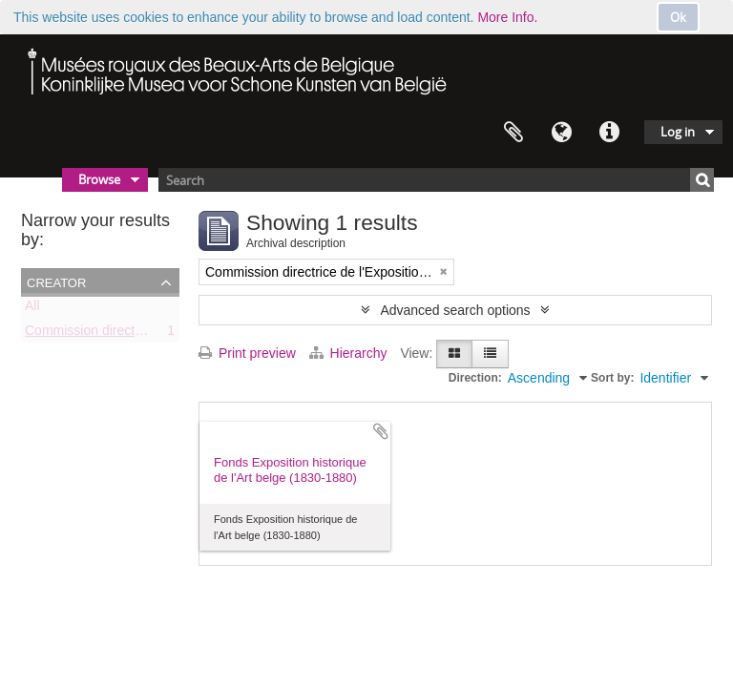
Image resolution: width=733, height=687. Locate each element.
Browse (99, 179)
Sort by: (612, 378)
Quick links (609, 132)
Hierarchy (350, 353)
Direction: (475, 378)
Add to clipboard (380, 431)
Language (561, 132)
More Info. (507, 17)
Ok (678, 17)
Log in (677, 131)
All (32, 309)
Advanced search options (455, 310)
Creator (56, 281)
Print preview (247, 353)
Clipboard (513, 132)
